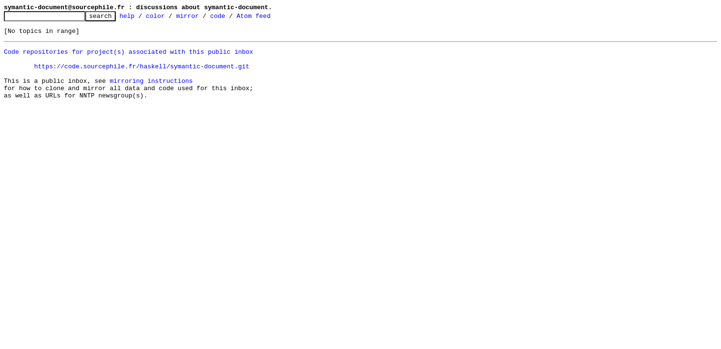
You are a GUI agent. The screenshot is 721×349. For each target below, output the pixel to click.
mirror (202, 18)
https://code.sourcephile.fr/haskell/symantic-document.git (141, 74)
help (142, 18)
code (232, 18)
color (170, 18)
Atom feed (268, 18)
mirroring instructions (151, 92)
